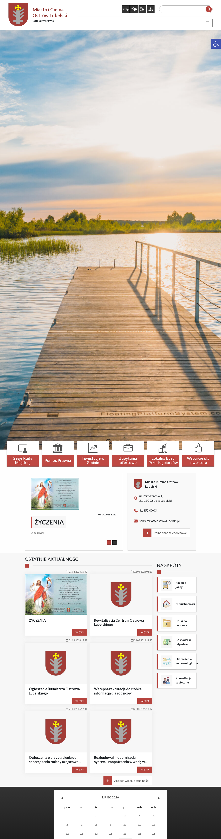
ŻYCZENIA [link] (49, 521)
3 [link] (125, 814)
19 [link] (153, 832)
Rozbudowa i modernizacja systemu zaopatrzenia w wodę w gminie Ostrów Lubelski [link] (119, 761)
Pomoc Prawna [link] (58, 459)
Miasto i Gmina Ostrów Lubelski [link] (50, 12)
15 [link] (96, 832)
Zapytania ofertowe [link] (128, 459)
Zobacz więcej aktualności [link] (131, 780)
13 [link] (67, 832)
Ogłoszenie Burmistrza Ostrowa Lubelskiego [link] (54, 690)
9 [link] (110, 823)
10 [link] (125, 823)
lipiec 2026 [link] (110, 796)
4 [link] (139, 814)
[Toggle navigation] (208, 22)
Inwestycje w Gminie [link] (93, 459)
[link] (216, 44)
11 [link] (139, 823)
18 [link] (139, 832)
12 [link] (153, 823)
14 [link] (81, 832)
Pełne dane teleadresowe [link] (170, 532)
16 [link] (110, 832)
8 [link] (96, 823)
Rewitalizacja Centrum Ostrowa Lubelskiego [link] (119, 622)
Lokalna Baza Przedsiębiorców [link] (163, 459)
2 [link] (110, 814)
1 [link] (96, 814)
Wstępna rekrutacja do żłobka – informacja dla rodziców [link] (119, 690)
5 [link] (153, 814)
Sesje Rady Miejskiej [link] (22, 459)
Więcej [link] (80, 631)
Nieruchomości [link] (185, 603)
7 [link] (81, 823)
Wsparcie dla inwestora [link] (198, 459)
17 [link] (125, 832)
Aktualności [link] (37, 532)
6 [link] (67, 823)
